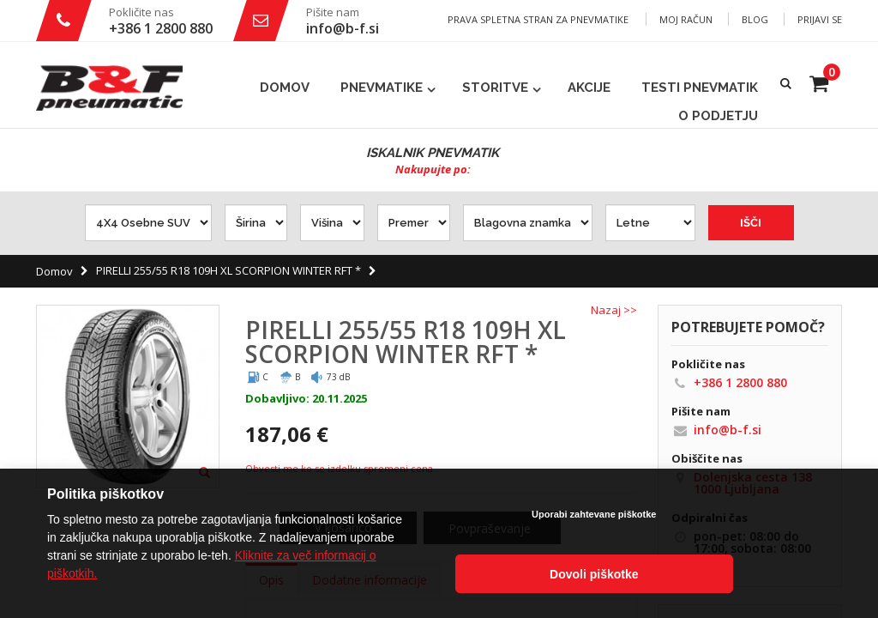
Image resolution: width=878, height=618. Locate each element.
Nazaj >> (614, 310)
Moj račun (686, 19)
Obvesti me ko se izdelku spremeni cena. (340, 468)
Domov (54, 271)
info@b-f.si (342, 28)
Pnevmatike (381, 87)
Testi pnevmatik (699, 87)
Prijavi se (819, 19)
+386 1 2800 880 (161, 28)
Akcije (589, 87)
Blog (755, 19)
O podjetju (718, 116)
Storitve (495, 87)
